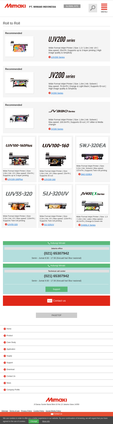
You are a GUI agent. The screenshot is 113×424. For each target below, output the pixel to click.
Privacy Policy (26, 411)
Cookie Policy (38, 411)
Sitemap (4, 411)
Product (10, 336)
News (9, 383)
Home (9, 329)
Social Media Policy (53, 411)
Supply (9, 356)
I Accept (33, 421)
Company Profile (13, 390)
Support (56, 289)
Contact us (56, 414)
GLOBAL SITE (72, 6)
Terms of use (14, 411)
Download (10, 369)
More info (46, 421)
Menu (104, 8)
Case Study (11, 342)
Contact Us (11, 376)
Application (11, 349)
